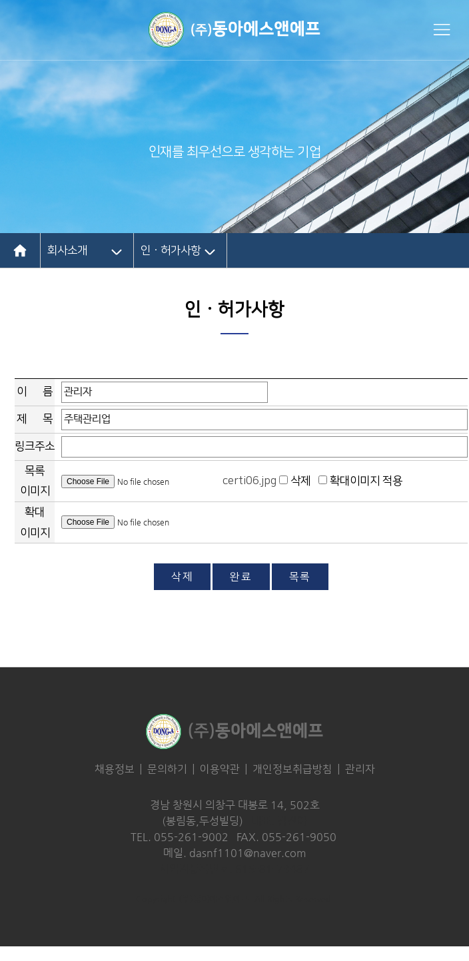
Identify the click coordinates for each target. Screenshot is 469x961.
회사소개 (67, 250)
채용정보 (115, 769)
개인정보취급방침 (292, 769)
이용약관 (220, 769)
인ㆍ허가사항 (171, 250)
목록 (300, 577)
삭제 (182, 577)
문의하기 (167, 769)
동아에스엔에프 (234, 29)
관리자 (360, 769)
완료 (241, 577)
